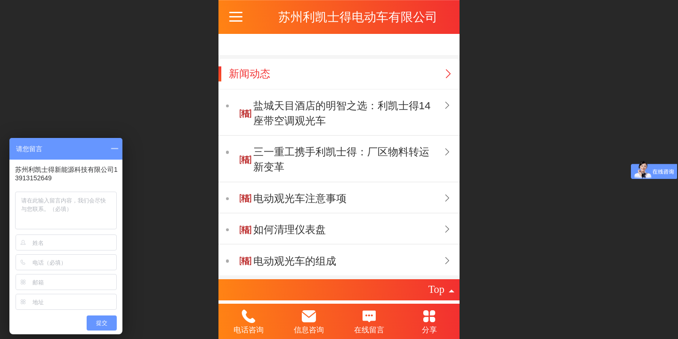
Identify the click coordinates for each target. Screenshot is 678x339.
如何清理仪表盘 (289, 229)
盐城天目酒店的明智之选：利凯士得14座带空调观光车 (342, 113)
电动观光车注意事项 (300, 198)
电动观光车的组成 (294, 261)
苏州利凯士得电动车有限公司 (357, 17)
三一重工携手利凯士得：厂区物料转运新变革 (341, 159)
